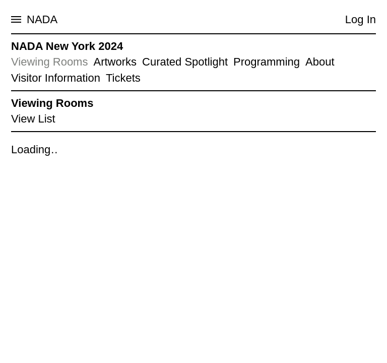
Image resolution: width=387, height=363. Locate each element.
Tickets (123, 78)
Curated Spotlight (185, 61)
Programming (266, 61)
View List (33, 118)
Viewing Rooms (49, 61)
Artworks (115, 61)
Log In (360, 19)
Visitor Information (55, 78)
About (320, 61)
